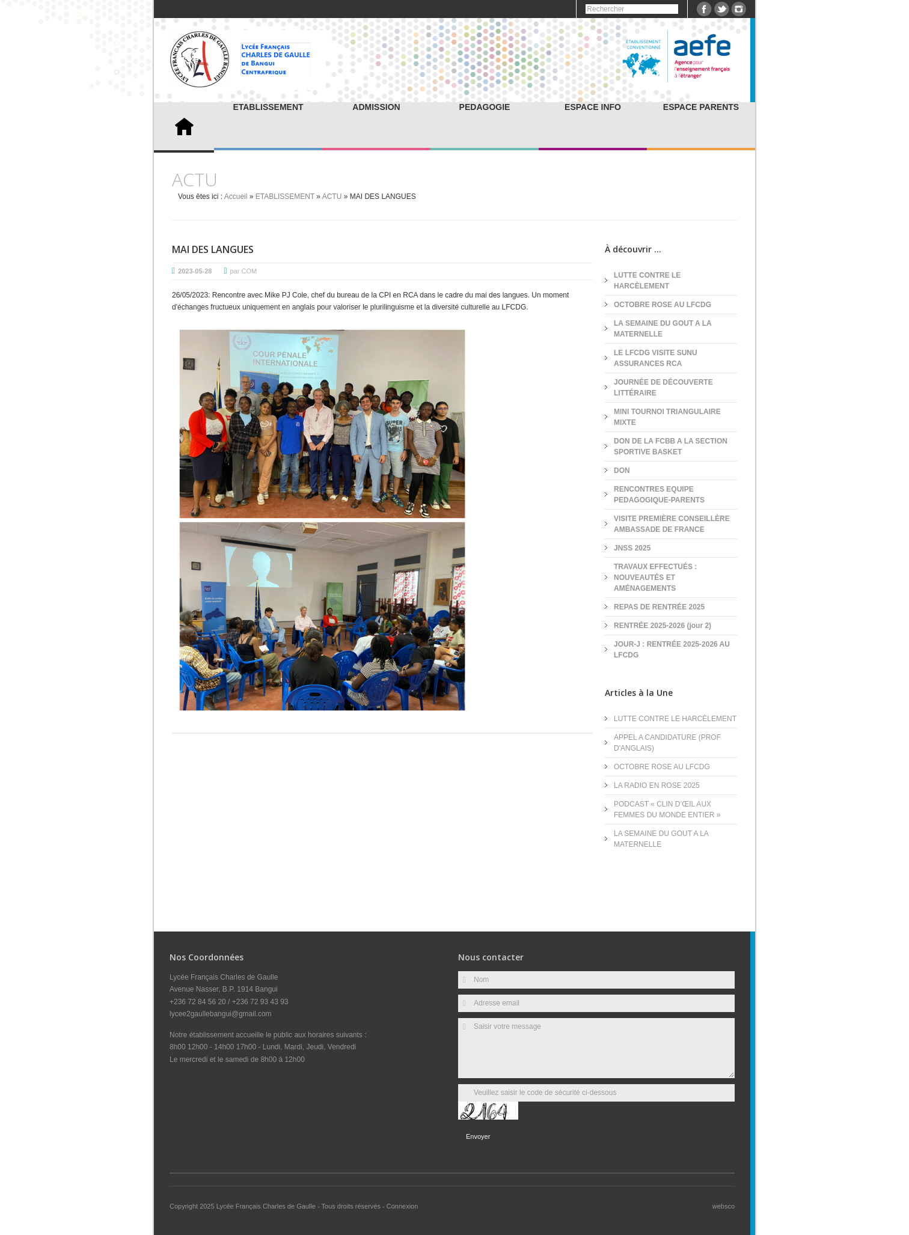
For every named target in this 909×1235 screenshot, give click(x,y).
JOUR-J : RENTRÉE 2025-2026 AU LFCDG (672, 649)
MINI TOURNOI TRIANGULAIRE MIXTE (667, 417)
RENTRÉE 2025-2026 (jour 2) (662, 625)
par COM (243, 271)
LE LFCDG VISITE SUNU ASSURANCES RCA (655, 358)
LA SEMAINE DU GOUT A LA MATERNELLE (662, 328)
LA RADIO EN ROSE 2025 (657, 785)
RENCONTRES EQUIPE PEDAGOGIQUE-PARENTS (659, 494)
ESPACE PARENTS (701, 107)
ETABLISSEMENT (268, 107)
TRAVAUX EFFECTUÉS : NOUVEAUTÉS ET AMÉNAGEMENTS (655, 578)
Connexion (402, 1206)
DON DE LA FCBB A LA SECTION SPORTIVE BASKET (670, 446)
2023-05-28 (195, 271)
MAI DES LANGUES (213, 249)
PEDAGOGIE (484, 107)
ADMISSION (376, 107)
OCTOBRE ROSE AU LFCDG (662, 304)
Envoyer (478, 1136)
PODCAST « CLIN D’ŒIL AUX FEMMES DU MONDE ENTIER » (667, 809)
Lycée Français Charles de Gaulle (266, 1206)
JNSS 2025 (632, 548)
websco (723, 1206)
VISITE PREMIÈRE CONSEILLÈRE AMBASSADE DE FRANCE (672, 524)
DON (622, 470)
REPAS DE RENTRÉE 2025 (659, 607)
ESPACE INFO (593, 107)
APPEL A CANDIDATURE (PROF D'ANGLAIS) (667, 742)
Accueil (236, 196)
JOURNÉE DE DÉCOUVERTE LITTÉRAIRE (663, 387)
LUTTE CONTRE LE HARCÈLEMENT (647, 280)
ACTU (332, 196)
